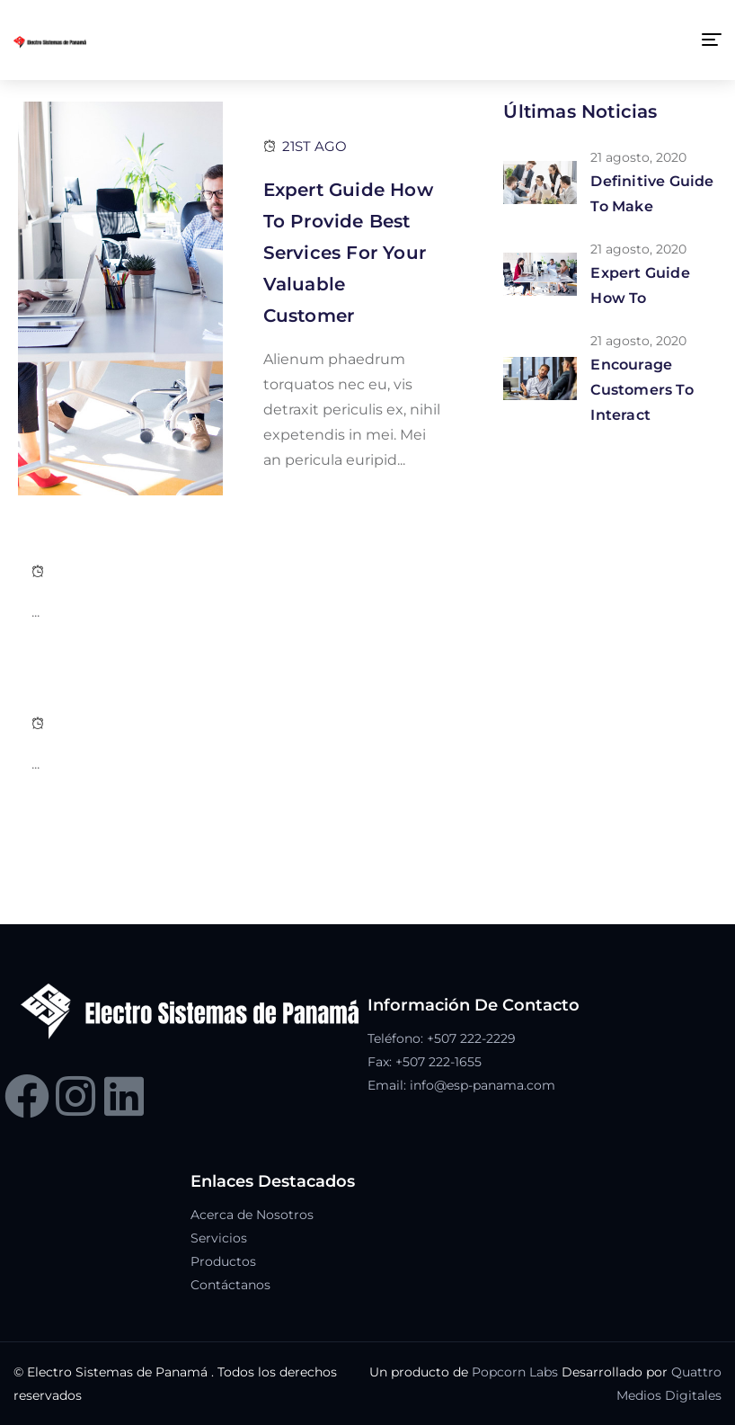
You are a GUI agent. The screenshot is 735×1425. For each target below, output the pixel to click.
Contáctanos (230, 1285)
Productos (223, 1261)
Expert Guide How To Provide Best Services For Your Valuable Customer (348, 252)
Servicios (218, 1238)
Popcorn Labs (515, 1372)
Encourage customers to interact (641, 389)
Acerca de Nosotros (252, 1215)
